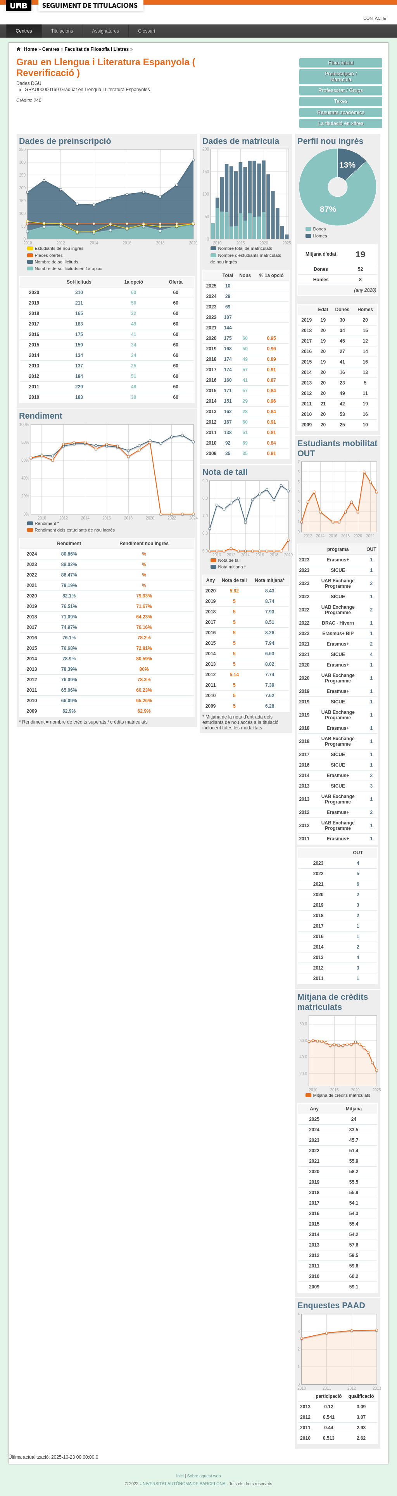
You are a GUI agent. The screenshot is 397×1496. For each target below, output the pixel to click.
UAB (19, 5)
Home (30, 49)
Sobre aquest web (204, 1475)
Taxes (341, 101)
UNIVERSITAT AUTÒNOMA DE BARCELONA (182, 1483)
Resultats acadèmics (340, 112)
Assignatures (105, 31)
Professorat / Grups (341, 90)
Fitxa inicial (340, 63)
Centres (24, 31)
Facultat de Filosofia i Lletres (97, 49)
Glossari (146, 31)
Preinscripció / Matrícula (341, 76)
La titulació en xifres (341, 123)
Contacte (374, 18)
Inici (179, 1475)
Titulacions (62, 31)
